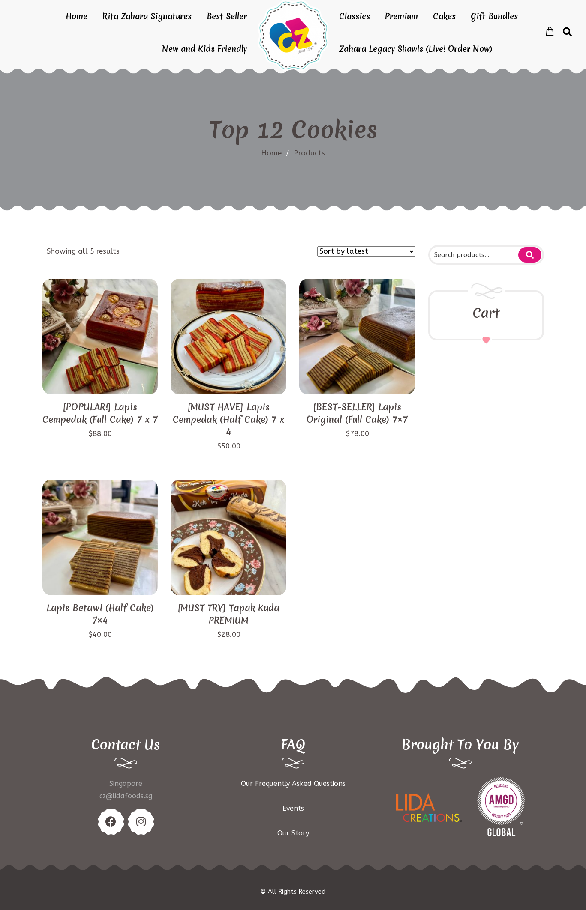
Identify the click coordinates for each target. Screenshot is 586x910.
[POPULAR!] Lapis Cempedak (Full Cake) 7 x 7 (100, 413)
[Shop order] (366, 251)
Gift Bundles (494, 16)
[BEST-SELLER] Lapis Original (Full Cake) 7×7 (357, 413)
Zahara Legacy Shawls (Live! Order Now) (415, 48)
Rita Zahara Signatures (147, 16)
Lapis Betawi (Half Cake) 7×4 (100, 614)
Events (293, 808)
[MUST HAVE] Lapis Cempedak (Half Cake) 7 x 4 (228, 419)
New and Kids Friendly (204, 48)
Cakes (444, 16)
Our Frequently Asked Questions (293, 783)
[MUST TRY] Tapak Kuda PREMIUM (228, 614)
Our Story (293, 833)
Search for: (529, 255)
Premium (401, 16)
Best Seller (227, 16)
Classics (354, 16)
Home (76, 16)
